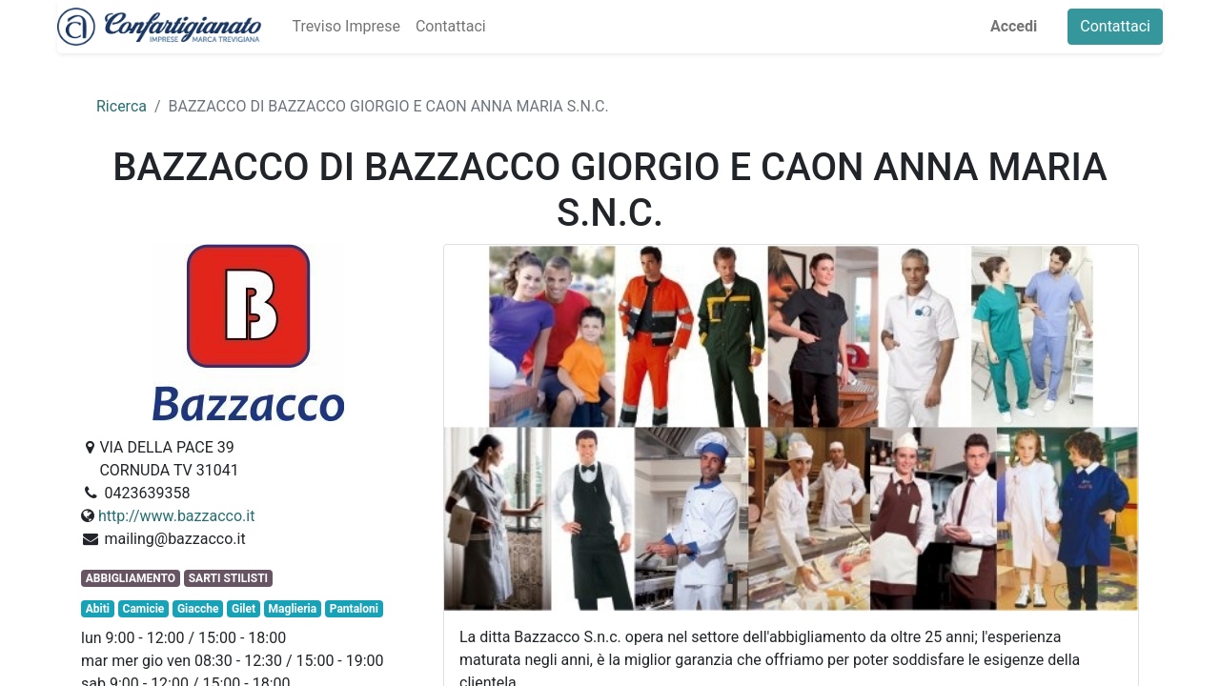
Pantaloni (354, 608)
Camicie (144, 608)
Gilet (243, 608)
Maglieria (293, 608)
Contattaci (1115, 26)
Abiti (98, 608)
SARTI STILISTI (228, 578)
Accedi (1013, 26)
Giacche (197, 608)
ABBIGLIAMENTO (130, 578)
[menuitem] (345, 27)
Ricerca (121, 106)
